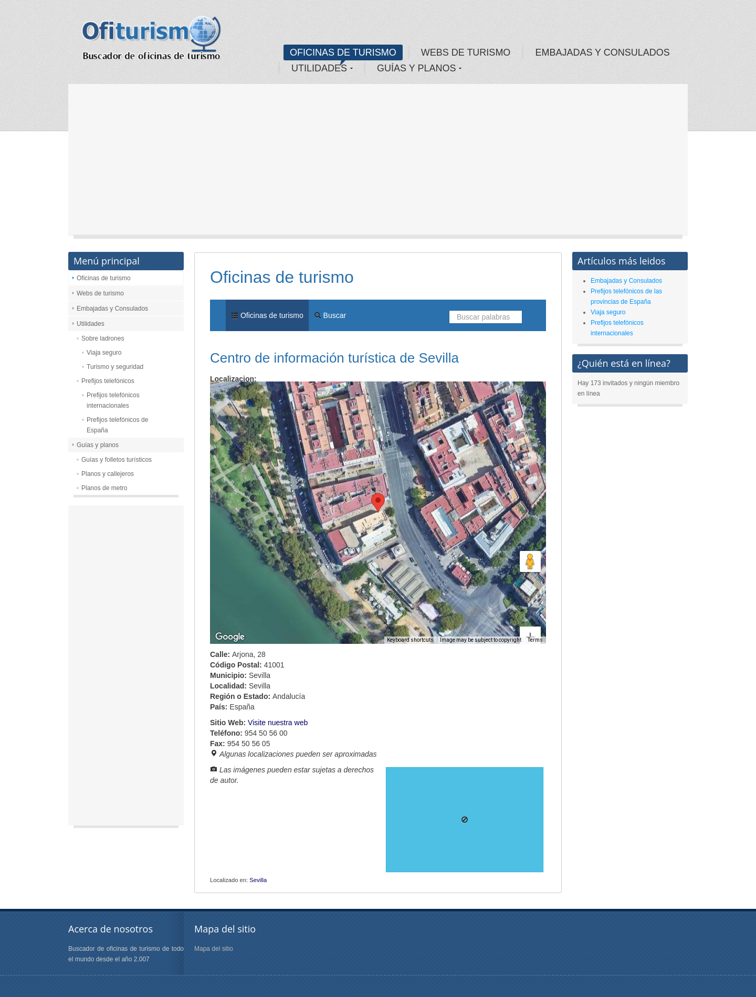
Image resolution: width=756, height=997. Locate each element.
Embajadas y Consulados (112, 308)
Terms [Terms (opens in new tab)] (535, 640)
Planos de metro (104, 488)
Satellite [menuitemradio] (277, 396)
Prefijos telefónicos (107, 381)
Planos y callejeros (107, 474)
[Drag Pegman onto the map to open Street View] (530, 561)
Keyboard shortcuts (410, 640)
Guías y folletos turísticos (116, 459)
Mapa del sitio (213, 948)
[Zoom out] (530, 620)
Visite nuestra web (278, 722)
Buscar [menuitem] (330, 315)
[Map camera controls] (530, 523)
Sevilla (258, 880)
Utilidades (90, 323)
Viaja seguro (104, 352)
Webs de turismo (100, 293)
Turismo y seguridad (115, 366)
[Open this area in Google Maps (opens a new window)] (230, 637)
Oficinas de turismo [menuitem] (267, 315)
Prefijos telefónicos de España (117, 425)
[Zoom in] (530, 599)
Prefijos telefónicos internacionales (113, 400)
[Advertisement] (378, 162)
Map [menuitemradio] (233, 396)
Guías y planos (98, 445)
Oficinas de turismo (104, 278)
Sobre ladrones (102, 338)
